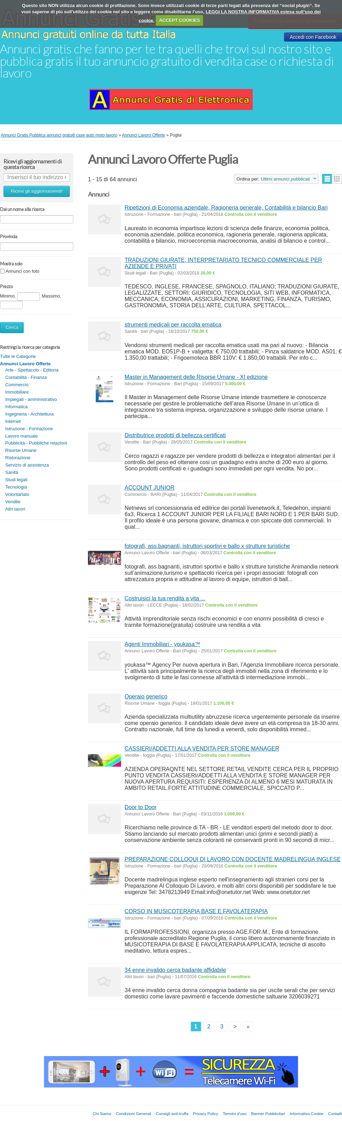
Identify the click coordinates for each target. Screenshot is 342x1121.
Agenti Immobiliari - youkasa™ (162, 644)
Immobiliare (17, 392)
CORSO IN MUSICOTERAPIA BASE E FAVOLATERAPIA (196, 911)
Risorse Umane (21, 450)
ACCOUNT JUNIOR (149, 488)
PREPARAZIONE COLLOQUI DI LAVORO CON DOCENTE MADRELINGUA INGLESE (233, 859)
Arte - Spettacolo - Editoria (31, 370)
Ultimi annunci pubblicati (285, 179)
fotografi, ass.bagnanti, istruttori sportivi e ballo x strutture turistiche (207, 546)
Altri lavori (15, 509)
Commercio (16, 384)
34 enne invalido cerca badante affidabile (175, 970)
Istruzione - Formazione (29, 428)
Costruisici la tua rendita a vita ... (165, 598)
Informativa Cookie (307, 1113)
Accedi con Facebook (313, 37)
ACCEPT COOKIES (179, 20)
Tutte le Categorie (18, 356)
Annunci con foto (22, 271)
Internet (13, 421)
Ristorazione (17, 457)
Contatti (335, 1113)
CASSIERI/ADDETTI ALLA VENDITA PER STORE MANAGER (202, 749)
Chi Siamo (101, 1113)
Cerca (12, 327)
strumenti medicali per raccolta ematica (173, 325)
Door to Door (141, 807)
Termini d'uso (234, 1113)
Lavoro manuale (21, 436)
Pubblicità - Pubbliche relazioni (36, 443)
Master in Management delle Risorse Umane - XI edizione (196, 377)
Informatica (16, 406)
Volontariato (17, 494)
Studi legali (16, 479)
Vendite (12, 501)
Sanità (11, 472)
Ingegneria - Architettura (29, 414)
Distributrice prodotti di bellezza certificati (175, 435)
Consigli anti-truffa (172, 1113)
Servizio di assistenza (27, 465)
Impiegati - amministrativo (31, 399)
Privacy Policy (205, 1113)
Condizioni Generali (133, 1113)
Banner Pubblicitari (268, 1113)
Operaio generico (146, 696)
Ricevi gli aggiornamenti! (36, 191)
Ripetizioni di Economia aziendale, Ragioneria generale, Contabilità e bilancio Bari (226, 208)
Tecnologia (16, 487)
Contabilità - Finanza (26, 377)
